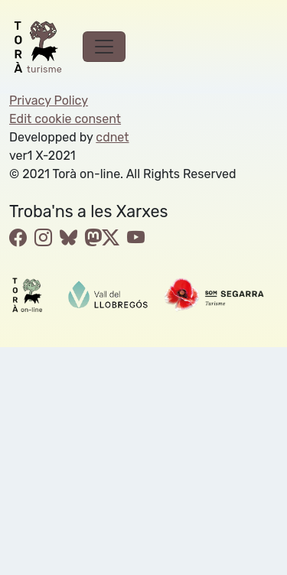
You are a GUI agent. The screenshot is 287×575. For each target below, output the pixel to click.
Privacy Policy (48, 100)
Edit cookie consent (65, 119)
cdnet (112, 137)
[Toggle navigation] (104, 46)
